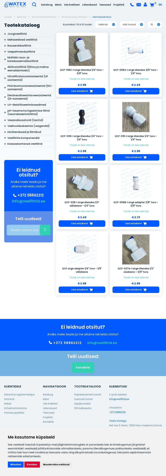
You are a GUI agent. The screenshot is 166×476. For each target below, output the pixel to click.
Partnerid (9, 399)
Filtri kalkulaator (83, 408)
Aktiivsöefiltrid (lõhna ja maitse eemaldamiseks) (28, 68)
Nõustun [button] (15, 464)
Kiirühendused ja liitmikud (74, 17)
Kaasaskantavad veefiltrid (24, 144)
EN (160, 4)
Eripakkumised (82, 403)
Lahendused (89, 4)
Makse (7, 403)
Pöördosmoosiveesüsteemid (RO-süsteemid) (30, 87)
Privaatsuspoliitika (14, 412)
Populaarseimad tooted (87, 394)
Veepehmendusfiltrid (21, 52)
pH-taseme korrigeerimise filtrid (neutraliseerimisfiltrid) (28, 112)
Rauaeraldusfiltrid (19, 46)
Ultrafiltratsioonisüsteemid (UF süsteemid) (27, 78)
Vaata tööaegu (117, 420)
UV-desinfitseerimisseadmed (26, 105)
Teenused (105, 4)
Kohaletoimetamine (15, 408)
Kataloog (47, 4)
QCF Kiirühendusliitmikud (44, 17)
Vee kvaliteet (72, 4)
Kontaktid (83, 369)
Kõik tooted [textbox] (129, 26)
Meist (58, 4)
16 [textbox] (152, 26)
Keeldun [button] (32, 464)
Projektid (118, 4)
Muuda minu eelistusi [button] (56, 464)
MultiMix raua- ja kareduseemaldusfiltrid (22, 59)
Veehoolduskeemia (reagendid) (28, 126)
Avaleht (8, 17)
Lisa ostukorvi (82, 93)
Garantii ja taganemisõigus (19, 394)
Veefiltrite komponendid (23, 138)
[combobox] (106, 26)
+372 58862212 (28, 195)
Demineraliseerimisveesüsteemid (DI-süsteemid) (29, 97)
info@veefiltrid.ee (28, 201)
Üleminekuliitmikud (102, 17)
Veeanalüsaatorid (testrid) (25, 120)
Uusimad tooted (83, 399)
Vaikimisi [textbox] (103, 26)
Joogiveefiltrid (17, 34)
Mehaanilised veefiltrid (22, 40)
